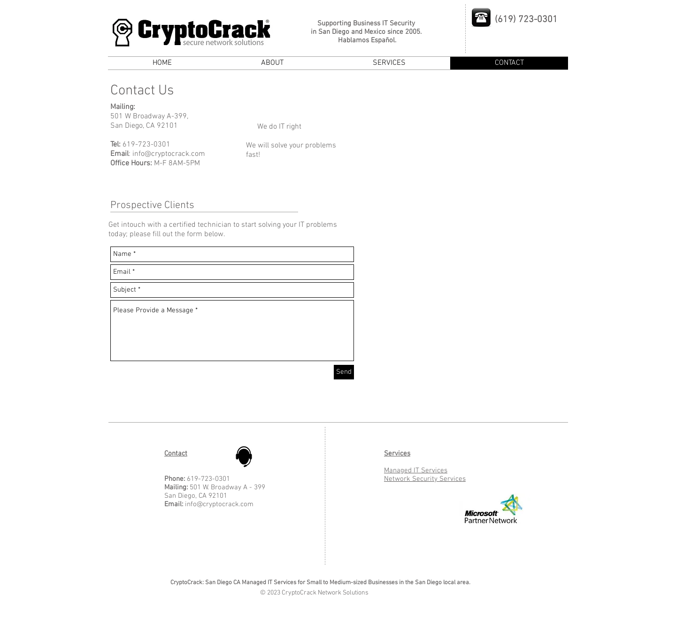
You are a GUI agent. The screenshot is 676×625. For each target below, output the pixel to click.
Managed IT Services (415, 470)
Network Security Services (425, 479)
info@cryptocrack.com (168, 154)
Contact (175, 453)
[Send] (344, 372)
